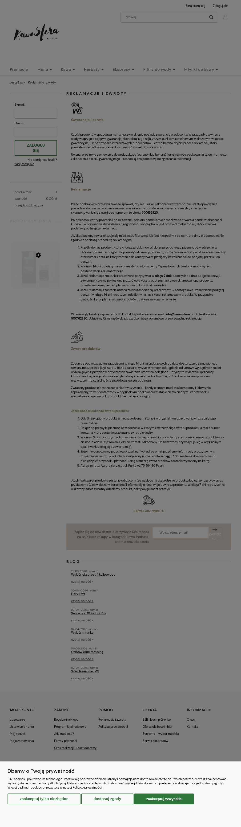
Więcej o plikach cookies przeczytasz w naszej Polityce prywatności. (55, 787)
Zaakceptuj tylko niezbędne (44, 799)
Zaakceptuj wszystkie (164, 799)
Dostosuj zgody (107, 799)
